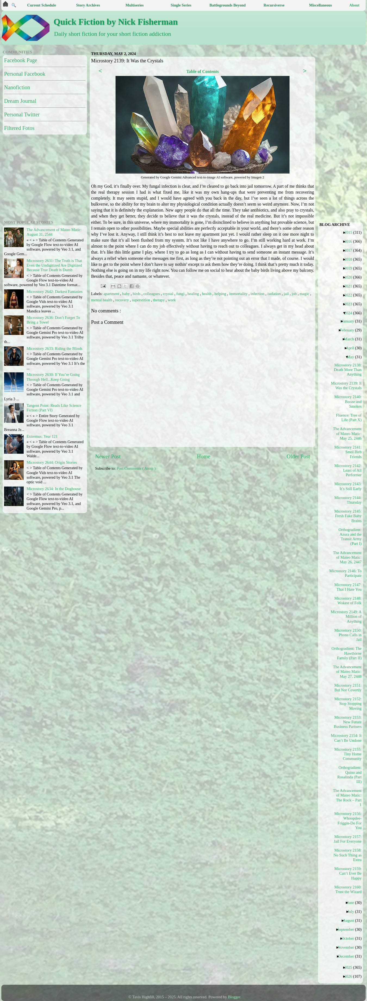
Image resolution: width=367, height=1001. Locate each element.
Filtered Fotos (19, 128)
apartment (112, 294)
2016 (350, 241)
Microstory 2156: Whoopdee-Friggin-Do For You (348, 820)
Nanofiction (17, 87)
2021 (350, 286)
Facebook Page (20, 60)
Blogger (234, 997)
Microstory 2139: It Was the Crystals (347, 385)
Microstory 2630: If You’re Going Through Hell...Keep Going (53, 376)
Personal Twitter (22, 114)
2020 (350, 277)
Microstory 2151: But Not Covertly (348, 687)
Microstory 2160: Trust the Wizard (348, 889)
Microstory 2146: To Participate (347, 573)
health (207, 294)
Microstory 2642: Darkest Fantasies (55, 291)
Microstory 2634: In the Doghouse (54, 489)
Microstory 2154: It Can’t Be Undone (347, 737)
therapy (159, 300)
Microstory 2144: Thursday (348, 499)
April (352, 348)
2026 (350, 976)
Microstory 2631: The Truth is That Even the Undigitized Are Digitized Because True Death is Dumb (54, 265)
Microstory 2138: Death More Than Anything (348, 370)
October (350, 938)
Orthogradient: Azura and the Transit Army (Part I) (350, 536)
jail (287, 294)
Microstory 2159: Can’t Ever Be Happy (348, 873)
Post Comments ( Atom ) (136, 468)
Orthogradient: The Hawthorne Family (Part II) (347, 653)
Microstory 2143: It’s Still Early (348, 486)
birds (137, 294)
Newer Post (108, 456)
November (348, 947)
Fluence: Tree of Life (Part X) (349, 417)
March (351, 339)
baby (126, 294)
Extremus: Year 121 (42, 436)
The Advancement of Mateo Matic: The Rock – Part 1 (347, 797)
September (347, 929)
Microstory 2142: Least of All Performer (348, 470)
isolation (274, 294)
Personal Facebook (24, 74)
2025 (350, 967)
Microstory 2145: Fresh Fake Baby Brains (348, 516)
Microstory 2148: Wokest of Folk (348, 600)
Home (203, 456)
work (172, 300)
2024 (350, 313)
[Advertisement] (37, 176)
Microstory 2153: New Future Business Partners (348, 722)
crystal (168, 294)
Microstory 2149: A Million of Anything (347, 616)
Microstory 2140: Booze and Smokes (348, 401)
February (349, 330)
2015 (350, 232)
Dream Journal (20, 101)
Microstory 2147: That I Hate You (348, 587)
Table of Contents (202, 71)
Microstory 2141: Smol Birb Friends (348, 452)
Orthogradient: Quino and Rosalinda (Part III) (349, 774)
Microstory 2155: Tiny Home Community (348, 754)
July (353, 911)
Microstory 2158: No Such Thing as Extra (348, 855)
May (352, 357)
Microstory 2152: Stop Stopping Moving (348, 704)
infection (257, 294)
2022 (350, 295)
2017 (350, 250)
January (350, 321)
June (352, 902)
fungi (180, 294)
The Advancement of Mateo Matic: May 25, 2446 (347, 433)
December (348, 956)
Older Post (298, 456)
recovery (122, 300)
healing (194, 294)
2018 (350, 259)
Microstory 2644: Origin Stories (52, 462)
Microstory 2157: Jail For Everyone (348, 838)
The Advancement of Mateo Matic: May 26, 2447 (347, 557)
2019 (350, 268)
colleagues (152, 294)
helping (220, 294)
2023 (350, 304)
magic (305, 294)
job (295, 294)
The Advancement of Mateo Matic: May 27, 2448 (347, 672)
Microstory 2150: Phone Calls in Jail (348, 635)
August (350, 920)
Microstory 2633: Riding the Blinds (54, 348)
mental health (102, 300)
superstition (141, 300)
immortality (239, 294)
